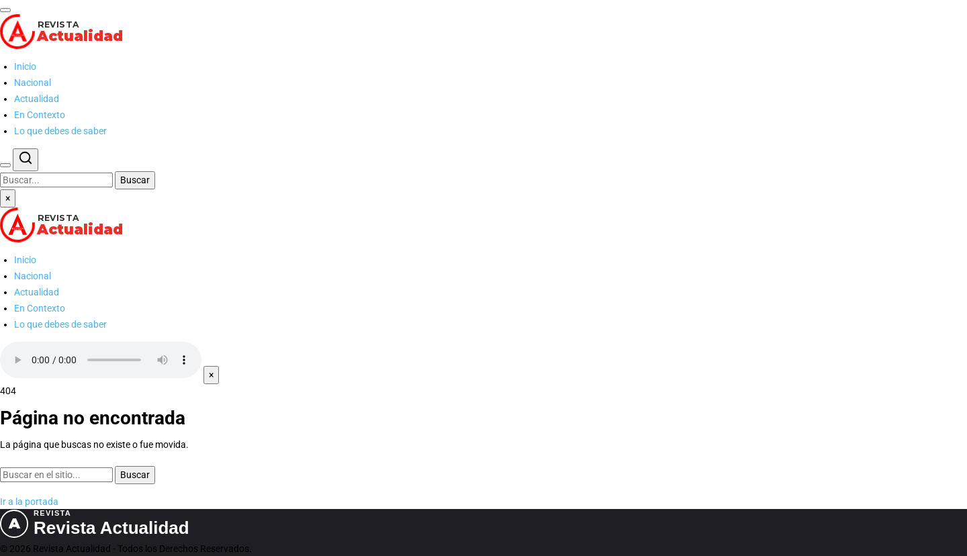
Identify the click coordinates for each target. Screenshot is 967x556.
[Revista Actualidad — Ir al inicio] (483, 31)
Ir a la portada (29, 501)
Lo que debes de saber (60, 131)
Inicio (25, 66)
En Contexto (39, 114)
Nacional (32, 82)
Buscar (135, 180)
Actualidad (36, 98)
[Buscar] (5, 165)
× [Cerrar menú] (7, 198)
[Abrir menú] (5, 10)
